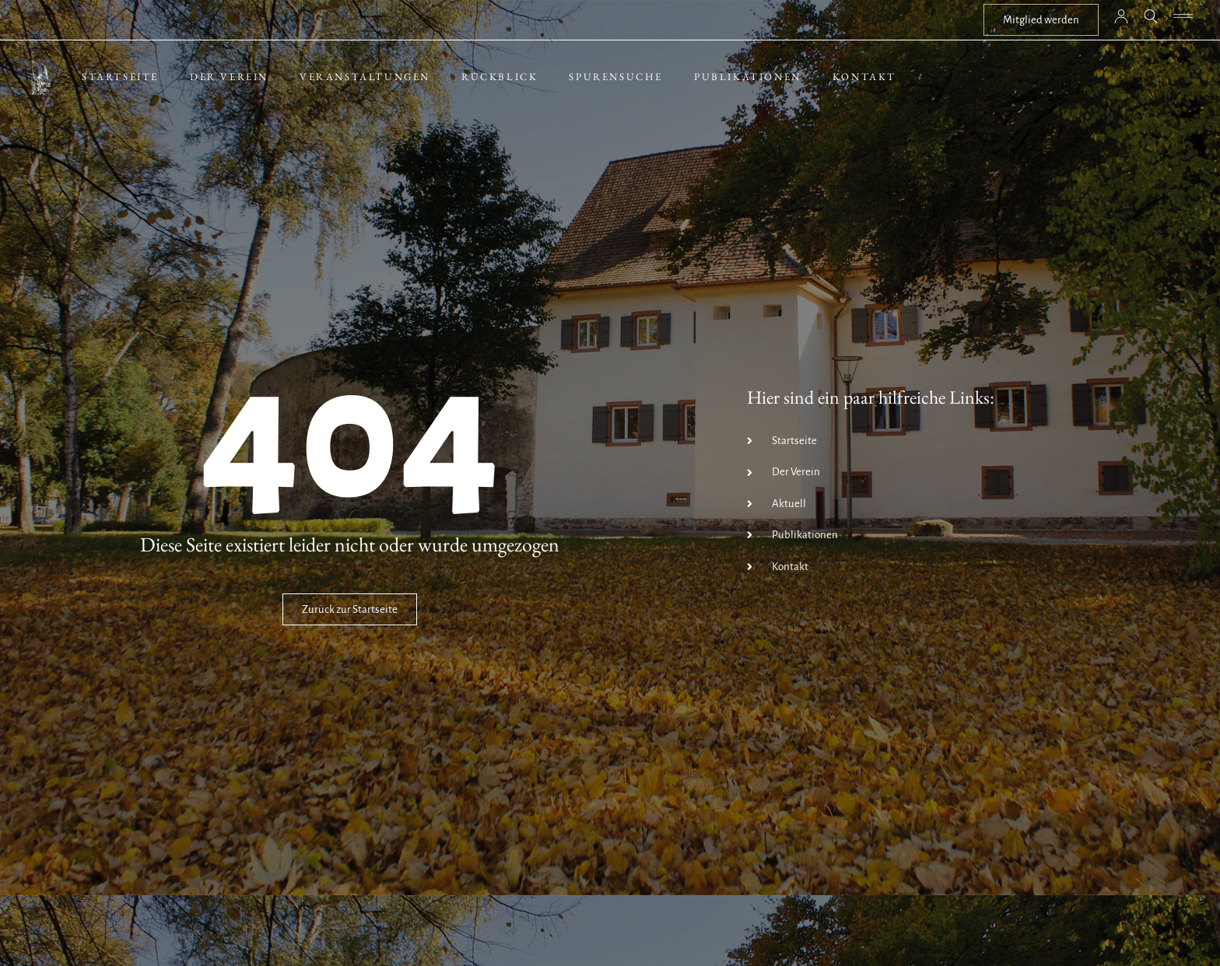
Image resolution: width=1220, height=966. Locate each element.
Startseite (120, 76)
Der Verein (229, 76)
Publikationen (747, 76)
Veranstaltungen (365, 76)
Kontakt (864, 76)
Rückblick (499, 76)
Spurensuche (616, 76)
